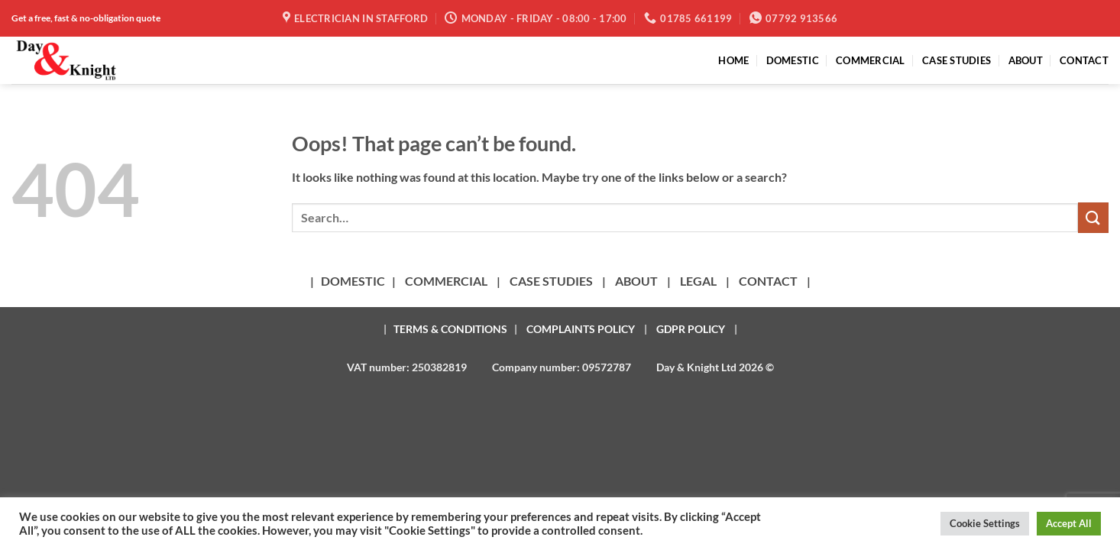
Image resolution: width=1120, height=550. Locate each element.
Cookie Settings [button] (985, 523)
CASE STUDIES (956, 60)
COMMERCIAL (870, 60)
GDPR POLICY (690, 328)
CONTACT (1084, 60)
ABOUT (1025, 60)
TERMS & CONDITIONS (450, 328)
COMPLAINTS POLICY (580, 328)
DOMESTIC (792, 60)
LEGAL (698, 280)
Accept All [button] (1069, 523)
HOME (733, 60)
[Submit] (1093, 217)
